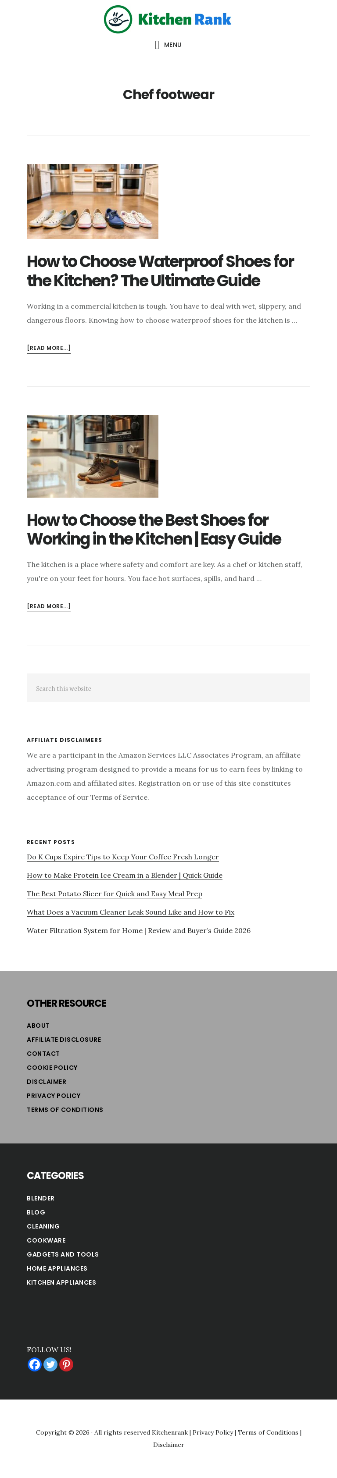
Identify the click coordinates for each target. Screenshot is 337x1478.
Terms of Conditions (65, 1109)
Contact (43, 1053)
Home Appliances (57, 1268)
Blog (36, 1212)
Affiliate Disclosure (64, 1039)
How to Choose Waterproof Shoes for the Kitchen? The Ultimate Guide (160, 271)
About (38, 1025)
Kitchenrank (170, 1432)
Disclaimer (46, 1081)
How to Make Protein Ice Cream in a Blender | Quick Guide (124, 875)
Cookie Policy (52, 1067)
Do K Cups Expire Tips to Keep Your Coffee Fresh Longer (123, 856)
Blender (41, 1198)
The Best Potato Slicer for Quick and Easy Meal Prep (114, 893)
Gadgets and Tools (63, 1254)
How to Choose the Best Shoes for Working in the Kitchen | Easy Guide (154, 529)
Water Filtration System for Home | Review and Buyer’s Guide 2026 (139, 930)
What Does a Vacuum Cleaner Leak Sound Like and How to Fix (130, 912)
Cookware (46, 1240)
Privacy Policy (53, 1095)
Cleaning (43, 1226)
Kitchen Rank (168, 19)
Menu (173, 44)
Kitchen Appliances (61, 1282)
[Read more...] (49, 348)
